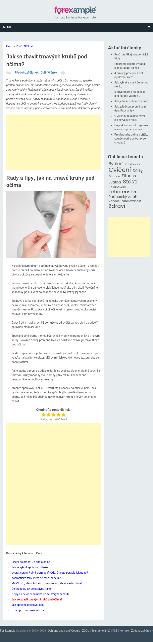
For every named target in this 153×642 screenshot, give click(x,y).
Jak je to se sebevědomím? (131, 101)
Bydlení (116, 163)
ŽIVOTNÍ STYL (25, 46)
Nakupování (117, 187)
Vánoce (114, 201)
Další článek (49, 72)
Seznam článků (100, 630)
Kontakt (124, 630)
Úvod (9, 46)
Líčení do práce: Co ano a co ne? (31, 561)
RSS (114, 630)
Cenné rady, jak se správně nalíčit (32, 588)
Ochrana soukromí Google (64, 630)
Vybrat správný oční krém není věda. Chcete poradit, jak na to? (50, 572)
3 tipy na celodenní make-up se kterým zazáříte (41, 594)
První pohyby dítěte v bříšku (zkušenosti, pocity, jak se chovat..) (131, 138)
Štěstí (130, 181)
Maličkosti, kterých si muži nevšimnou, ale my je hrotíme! (47, 583)
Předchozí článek (26, 72)
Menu (7, 27)
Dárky (138, 171)
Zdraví (117, 206)
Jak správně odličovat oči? (28, 604)
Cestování (132, 164)
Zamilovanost (131, 201)
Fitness (129, 176)
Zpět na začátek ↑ (142, 630)
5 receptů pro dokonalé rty (28, 610)
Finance (114, 176)
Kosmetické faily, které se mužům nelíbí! (36, 578)
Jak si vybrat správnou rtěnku (30, 567)
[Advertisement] (53, 142)
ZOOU (85, 630)
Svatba (115, 182)
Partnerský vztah (123, 197)
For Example (7, 630)
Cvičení (120, 170)
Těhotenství (122, 192)
